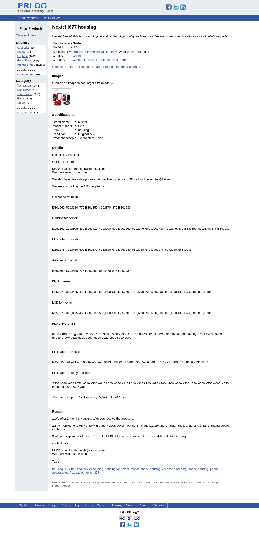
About (144, 505)
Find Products (28, 18)
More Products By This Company (117, 66)
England (22, 56)
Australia (23, 47)
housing (57, 469)
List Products (51, 18)
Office (21, 102)
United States (26, 64)
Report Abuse (61, 485)
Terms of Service (96, 505)
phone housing (198, 469)
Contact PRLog (45, 505)
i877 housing (73, 469)
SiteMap (24, 505)
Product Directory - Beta (35, 9)
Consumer (24, 90)
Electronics (24, 94)
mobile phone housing (145, 469)
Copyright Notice (123, 505)
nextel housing (93, 469)
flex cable (76, 472)
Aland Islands (26, 74)
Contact (57, 66)
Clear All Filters (26, 35)
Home (21, 98)
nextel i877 (92, 472)
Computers (24, 85)
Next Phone (120, 59)
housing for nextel (117, 469)
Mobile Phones (99, 59)
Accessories (25, 112)
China (21, 52)
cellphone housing (174, 469)
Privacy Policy (70, 505)
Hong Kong (24, 60)
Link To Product (79, 66)
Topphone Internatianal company (95, 51)
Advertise (158, 505)
